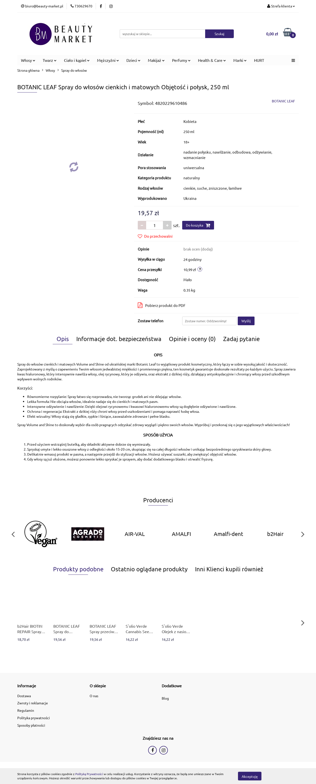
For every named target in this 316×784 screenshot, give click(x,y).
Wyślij (246, 321)
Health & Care (212, 60)
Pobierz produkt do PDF (161, 305)
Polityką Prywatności (89, 774)
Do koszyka (198, 225)
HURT (259, 60)
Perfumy (181, 60)
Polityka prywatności (33, 717)
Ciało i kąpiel (77, 60)
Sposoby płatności (31, 725)
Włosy (28, 60)
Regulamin (25, 710)
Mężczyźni (108, 60)
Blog (165, 698)
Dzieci (133, 60)
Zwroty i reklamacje (32, 703)
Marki (240, 60)
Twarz (50, 60)
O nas (94, 695)
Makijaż (156, 60)
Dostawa (24, 695)
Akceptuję (250, 776)
